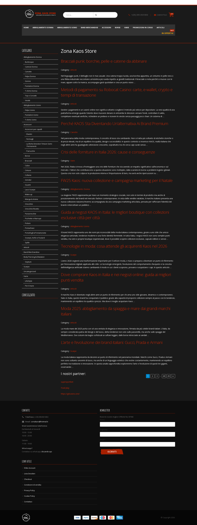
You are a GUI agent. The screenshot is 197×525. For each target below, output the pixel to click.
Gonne (28, 81)
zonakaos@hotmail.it (39, 421)
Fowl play (65, 388)
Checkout (28, 479)
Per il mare (29, 286)
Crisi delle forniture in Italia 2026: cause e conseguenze (108, 152)
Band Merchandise (89, 27)
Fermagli (29, 139)
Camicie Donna (31, 67)
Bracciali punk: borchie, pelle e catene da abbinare (104, 61)
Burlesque (29, 62)
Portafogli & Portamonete (35, 233)
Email (102, 440)
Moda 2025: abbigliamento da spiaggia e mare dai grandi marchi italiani (115, 311)
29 (169, 376)
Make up (28, 194)
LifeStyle (28, 281)
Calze (27, 165)
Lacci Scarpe (30, 189)
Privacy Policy (29, 490)
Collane (28, 175)
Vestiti (27, 100)
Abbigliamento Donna (43, 27)
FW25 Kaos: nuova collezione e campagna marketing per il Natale (117, 180)
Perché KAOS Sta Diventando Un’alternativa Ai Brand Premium (114, 123)
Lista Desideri (29, 473)
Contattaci (28, 502)
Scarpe (73, 254)
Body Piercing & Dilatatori (34, 257)
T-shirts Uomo (31, 119)
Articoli (160, 27)
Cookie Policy (29, 496)
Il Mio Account (29, 468)
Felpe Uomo (30, 110)
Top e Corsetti (31, 95)
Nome (102, 420)
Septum (28, 262)
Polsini (28, 223)
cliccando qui (46, 451)
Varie (126, 27)
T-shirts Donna (31, 91)
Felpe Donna (30, 76)
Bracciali (28, 160)
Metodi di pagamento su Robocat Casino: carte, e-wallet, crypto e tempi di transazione (117, 92)
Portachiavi (29, 228)
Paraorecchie (30, 213)
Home (26, 27)
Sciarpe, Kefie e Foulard (35, 238)
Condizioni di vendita (32, 485)
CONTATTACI (162, 15)
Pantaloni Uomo (31, 115)
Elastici (29, 134)
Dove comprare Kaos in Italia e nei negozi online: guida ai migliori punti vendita (116, 277)
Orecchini (29, 204)
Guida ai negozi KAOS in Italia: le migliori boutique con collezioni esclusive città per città (115, 214)
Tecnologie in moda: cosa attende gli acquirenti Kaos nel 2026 (114, 246)
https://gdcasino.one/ (70, 393)
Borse (117, 27)
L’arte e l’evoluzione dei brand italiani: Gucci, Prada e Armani (111, 342)
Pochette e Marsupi (33, 218)
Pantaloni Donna (32, 86)
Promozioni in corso (143, 27)
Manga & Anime (31, 199)
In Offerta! (168, 32)
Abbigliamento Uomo (67, 27)
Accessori (106, 27)
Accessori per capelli (33, 129)
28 (164, 376)
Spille (27, 242)
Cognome (103, 430)
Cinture (28, 170)
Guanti (28, 185)
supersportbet (67, 382)
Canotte (74, 132)
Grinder (28, 180)
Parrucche (30, 151)
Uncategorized (30, 271)
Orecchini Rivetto (32, 209)
